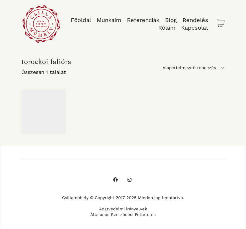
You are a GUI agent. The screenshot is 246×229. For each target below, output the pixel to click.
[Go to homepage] (41, 24)
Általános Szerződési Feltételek (123, 214)
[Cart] (221, 24)
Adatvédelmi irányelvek (123, 209)
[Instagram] (129, 179)
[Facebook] (115, 179)
